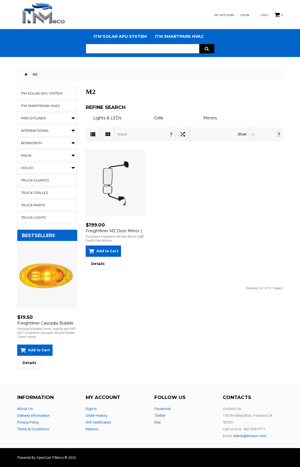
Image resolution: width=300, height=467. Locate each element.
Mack (26, 155)
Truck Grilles (34, 192)
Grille (158, 117)
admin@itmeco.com (249, 436)
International (35, 130)
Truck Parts (33, 205)
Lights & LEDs (107, 117)
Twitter (159, 415)
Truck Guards (35, 180)
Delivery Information (33, 415)
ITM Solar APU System (41, 93)
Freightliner (33, 118)
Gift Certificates (98, 422)
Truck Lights (33, 217)
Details (29, 363)
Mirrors (210, 117)
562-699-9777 (254, 429)
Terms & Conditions (33, 429)
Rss (157, 422)
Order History (96, 415)
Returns (92, 429)
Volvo (27, 168)
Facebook (162, 409)
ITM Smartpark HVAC (40, 106)
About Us (25, 409)
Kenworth (31, 143)
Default (122, 134)
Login (244, 15)
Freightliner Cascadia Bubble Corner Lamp (59, 323)
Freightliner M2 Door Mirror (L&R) (119, 230)
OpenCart (43, 458)
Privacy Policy (28, 422)
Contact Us (232, 409)
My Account (224, 15)
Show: (242, 134)
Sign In (91, 409)
